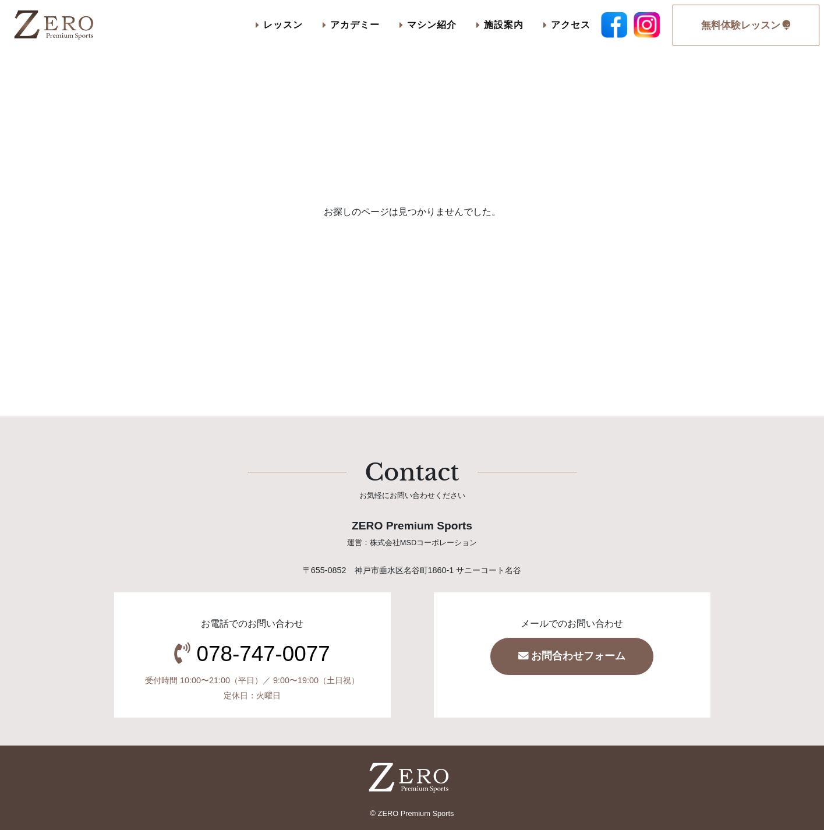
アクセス (566, 24)
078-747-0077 (263, 654)
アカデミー (351, 24)
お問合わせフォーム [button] (572, 656)
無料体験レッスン (746, 25)
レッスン (279, 24)
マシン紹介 (428, 24)
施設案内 (500, 24)
